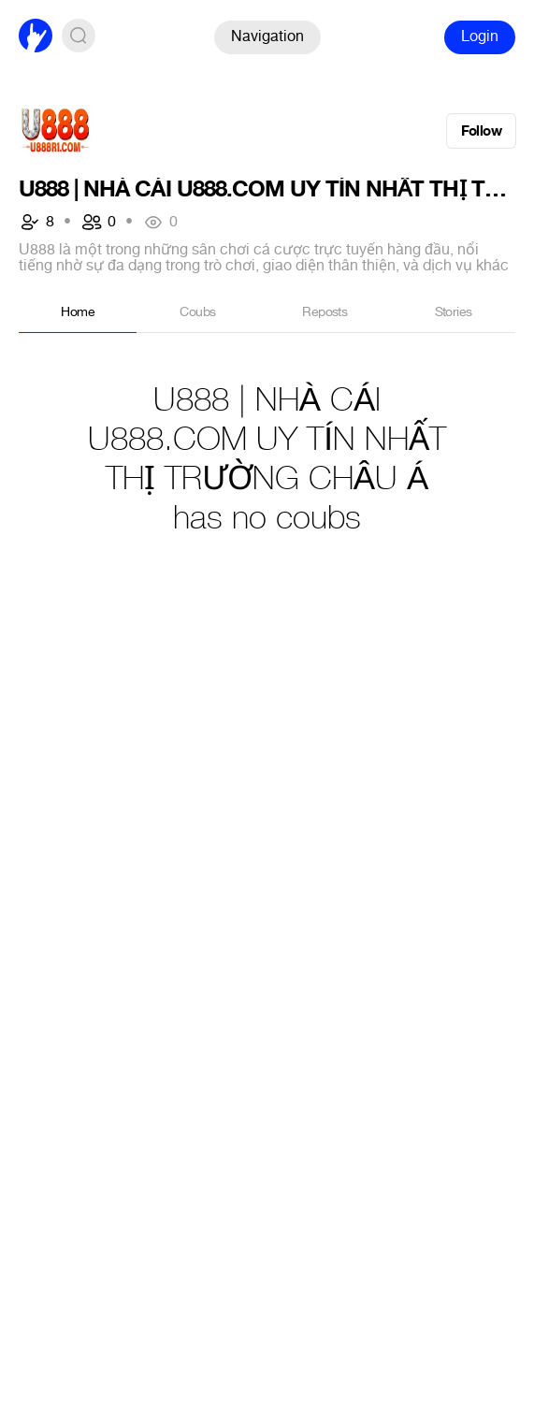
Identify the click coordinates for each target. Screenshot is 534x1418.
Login (479, 36)
